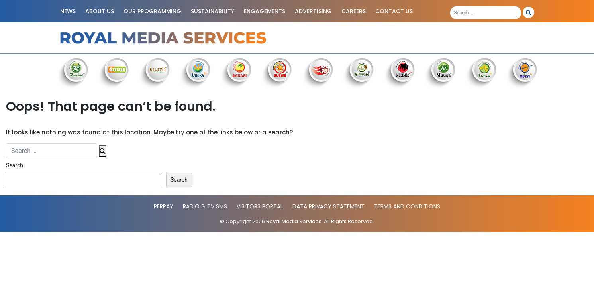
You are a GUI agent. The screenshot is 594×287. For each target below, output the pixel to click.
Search (14, 165)
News (68, 11)
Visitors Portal (260, 206)
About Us (99, 11)
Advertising (313, 11)
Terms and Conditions (407, 206)
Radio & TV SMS (205, 206)
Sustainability (212, 11)
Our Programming (152, 11)
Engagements (264, 11)
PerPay (163, 206)
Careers (353, 11)
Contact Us (394, 11)
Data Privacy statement (328, 206)
